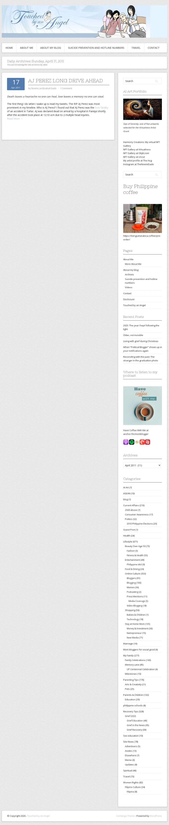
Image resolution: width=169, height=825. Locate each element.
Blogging (131, 582)
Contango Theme (125, 815)
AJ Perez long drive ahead (65, 80)
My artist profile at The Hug (137, 160)
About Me (26, 47)
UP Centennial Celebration (141, 669)
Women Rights (131, 782)
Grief (127, 716)
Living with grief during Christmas (140, 341)
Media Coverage (137, 601)
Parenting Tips (131, 679)
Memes (130, 587)
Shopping (130, 610)
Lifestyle (127, 541)
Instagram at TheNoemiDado (138, 164)
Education (130, 699)
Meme (128, 760)
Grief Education (135, 720)
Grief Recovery (134, 729)
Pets (127, 688)
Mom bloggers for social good (139, 649)
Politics (128, 519)
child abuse (131, 509)
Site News (128, 741)
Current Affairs (131, 505)
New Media (133, 637)
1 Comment (66, 88)
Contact (153, 47)
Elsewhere (130, 755)
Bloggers (131, 578)
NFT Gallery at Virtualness (137, 149)
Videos (128, 287)
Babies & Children (136, 614)
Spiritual (127, 770)
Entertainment (132, 559)
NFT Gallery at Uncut (134, 156)
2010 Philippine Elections (140, 523)
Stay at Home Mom (135, 623)
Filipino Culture (133, 787)
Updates (129, 764)
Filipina (130, 791)
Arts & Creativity (133, 684)
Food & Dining (132, 569)
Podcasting (132, 591)
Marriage (128, 643)
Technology (133, 619)
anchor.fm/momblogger (135, 434)
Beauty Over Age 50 (135, 546)
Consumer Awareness (137, 514)
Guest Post (129, 529)
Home (9, 47)
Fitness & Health (135, 555)
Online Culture (132, 573)
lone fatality (101, 107)
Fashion (131, 550)
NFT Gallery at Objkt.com (136, 153)
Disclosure (128, 299)
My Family (128, 655)
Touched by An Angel (38, 815)
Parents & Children (133, 694)
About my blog (50, 47)
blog (125, 499)
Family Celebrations (135, 660)
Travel (136, 47)
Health (126, 535)
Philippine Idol (134, 564)
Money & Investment (137, 628)
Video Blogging (134, 605)
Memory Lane (132, 664)
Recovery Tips (130, 711)
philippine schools (133, 705)
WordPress (156, 815)
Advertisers (131, 746)
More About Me (133, 264)
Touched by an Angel (134, 305)
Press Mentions (135, 596)
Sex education (131, 735)
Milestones (131, 673)
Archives (129, 274)
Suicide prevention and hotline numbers (96, 47)
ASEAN (126, 493)
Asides (128, 750)
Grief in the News (136, 725)
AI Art (126, 487)
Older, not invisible (133, 335)
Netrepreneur (134, 633)
